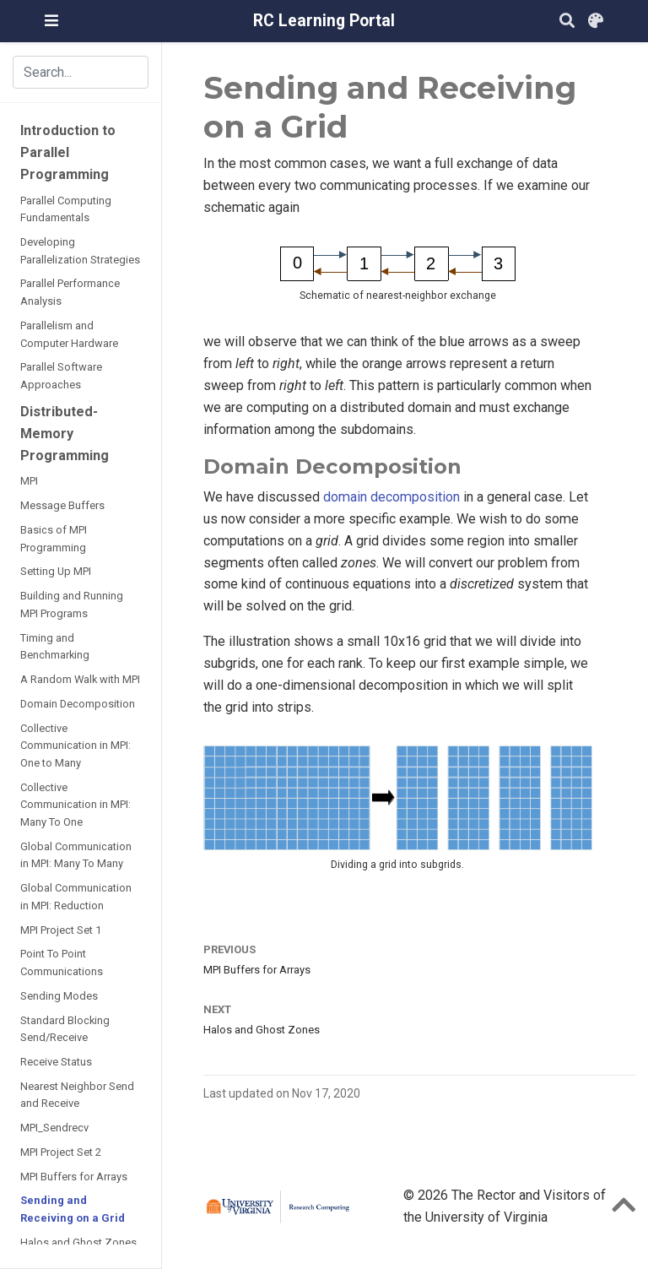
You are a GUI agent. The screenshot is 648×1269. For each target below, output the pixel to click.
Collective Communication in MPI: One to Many (75, 745)
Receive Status (56, 1061)
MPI (29, 481)
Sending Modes (59, 996)
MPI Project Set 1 (60, 930)
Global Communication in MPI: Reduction (76, 896)
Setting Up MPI (55, 571)
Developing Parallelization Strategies (80, 251)
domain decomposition (391, 497)
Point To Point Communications (61, 962)
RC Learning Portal (324, 20)
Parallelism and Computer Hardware (69, 334)
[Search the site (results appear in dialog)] (80, 72)
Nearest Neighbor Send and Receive (77, 1095)
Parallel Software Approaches (61, 376)
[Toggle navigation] (51, 20)
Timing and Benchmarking (54, 647)
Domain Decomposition (77, 703)
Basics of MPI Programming (53, 538)
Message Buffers (62, 505)
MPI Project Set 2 (60, 1152)
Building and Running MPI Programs (71, 604)
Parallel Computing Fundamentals (65, 209)
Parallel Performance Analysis (70, 292)
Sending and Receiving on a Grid (72, 1209)
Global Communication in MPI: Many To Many (76, 855)
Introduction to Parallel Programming (68, 152)
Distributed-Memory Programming (64, 434)
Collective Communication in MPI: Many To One (75, 804)
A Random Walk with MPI (80, 679)
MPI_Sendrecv (54, 1127)
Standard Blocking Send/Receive (65, 1029)
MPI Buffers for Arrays (73, 1176)
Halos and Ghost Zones (78, 1242)
